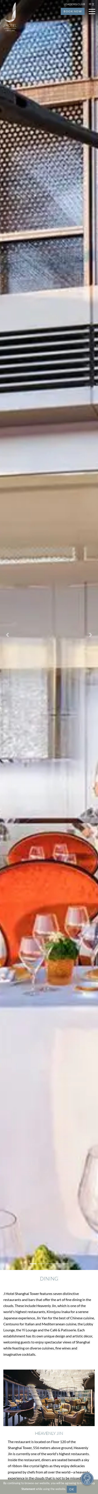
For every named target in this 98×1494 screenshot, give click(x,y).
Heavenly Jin (49, 1433)
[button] (7, 635)
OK (71, 1489)
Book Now (73, 11)
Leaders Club (74, 4)
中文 (92, 4)
